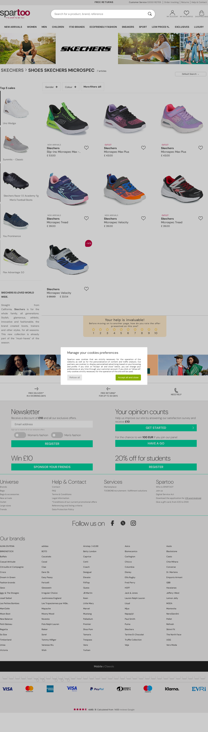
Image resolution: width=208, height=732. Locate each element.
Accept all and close (128, 377)
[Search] (149, 14)
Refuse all (75, 377)
